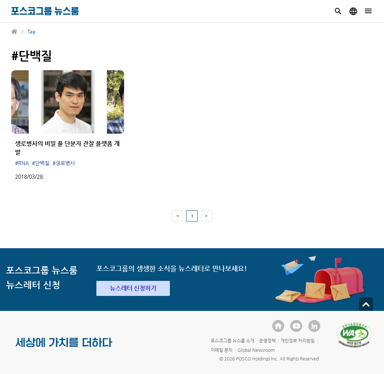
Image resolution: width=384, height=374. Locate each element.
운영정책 (267, 340)
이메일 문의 (221, 350)
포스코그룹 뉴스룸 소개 (232, 340)
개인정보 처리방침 (297, 340)
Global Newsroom (256, 350)
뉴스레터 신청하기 (133, 288)
